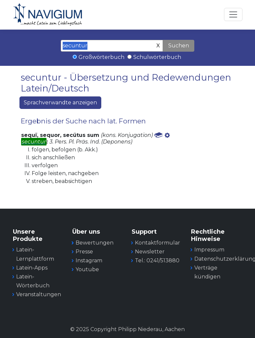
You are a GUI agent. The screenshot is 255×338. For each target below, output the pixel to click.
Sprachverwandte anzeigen (60, 102)
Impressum (209, 250)
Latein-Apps (32, 268)
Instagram (89, 260)
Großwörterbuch (101, 57)
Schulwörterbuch (157, 57)
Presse (84, 251)
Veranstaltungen (38, 294)
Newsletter (150, 251)
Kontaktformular (157, 243)
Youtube (87, 269)
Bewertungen (94, 243)
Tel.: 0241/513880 (157, 260)
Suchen (178, 45)
